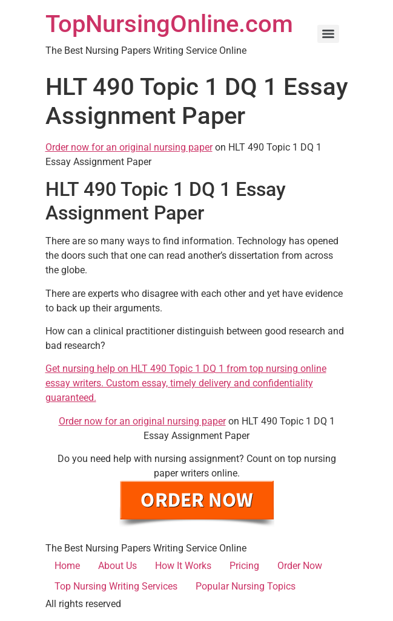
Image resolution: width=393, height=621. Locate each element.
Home (67, 565)
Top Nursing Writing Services (115, 586)
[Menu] (328, 34)
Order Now (299, 565)
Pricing (244, 565)
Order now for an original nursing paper (129, 147)
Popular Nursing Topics (246, 586)
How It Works (183, 565)
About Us (117, 565)
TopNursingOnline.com (169, 24)
